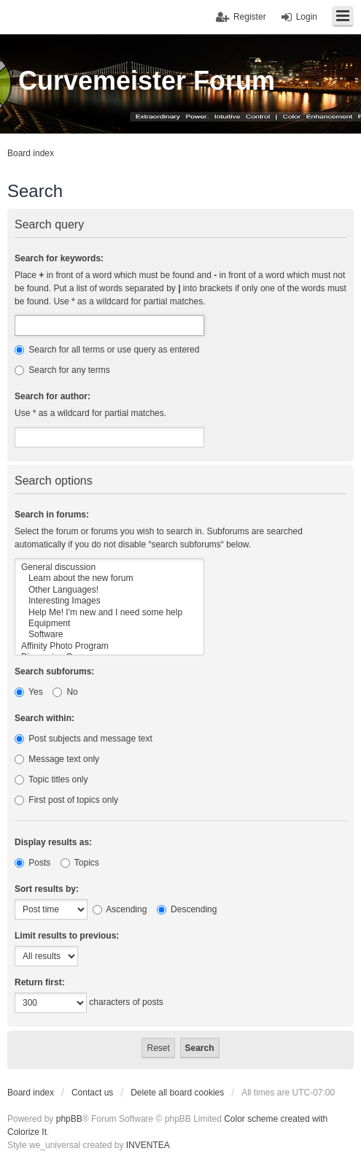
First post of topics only (66, 800)
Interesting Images (109, 601)
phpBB (69, 1119)
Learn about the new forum (109, 578)
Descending (187, 909)
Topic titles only (51, 779)
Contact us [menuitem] (92, 1092)
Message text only (57, 759)
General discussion (109, 567)
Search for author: (52, 396)
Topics (80, 863)
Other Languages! (109, 590)
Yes (29, 692)
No (65, 692)
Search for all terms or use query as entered (107, 349)
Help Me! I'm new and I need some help (109, 612)
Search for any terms (62, 370)
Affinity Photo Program (109, 646)
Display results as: (53, 842)
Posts (32, 863)
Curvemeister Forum (146, 81)
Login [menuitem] (306, 17)
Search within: (44, 718)
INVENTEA (148, 1145)
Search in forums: (52, 514)
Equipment (109, 623)
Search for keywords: (59, 258)
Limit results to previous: (67, 936)
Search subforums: (54, 671)
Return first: (40, 982)
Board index (30, 1092)
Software (109, 634)
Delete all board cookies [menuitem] (177, 1092)
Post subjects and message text (83, 738)
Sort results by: (47, 889)
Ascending (120, 909)
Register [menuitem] (249, 17)
